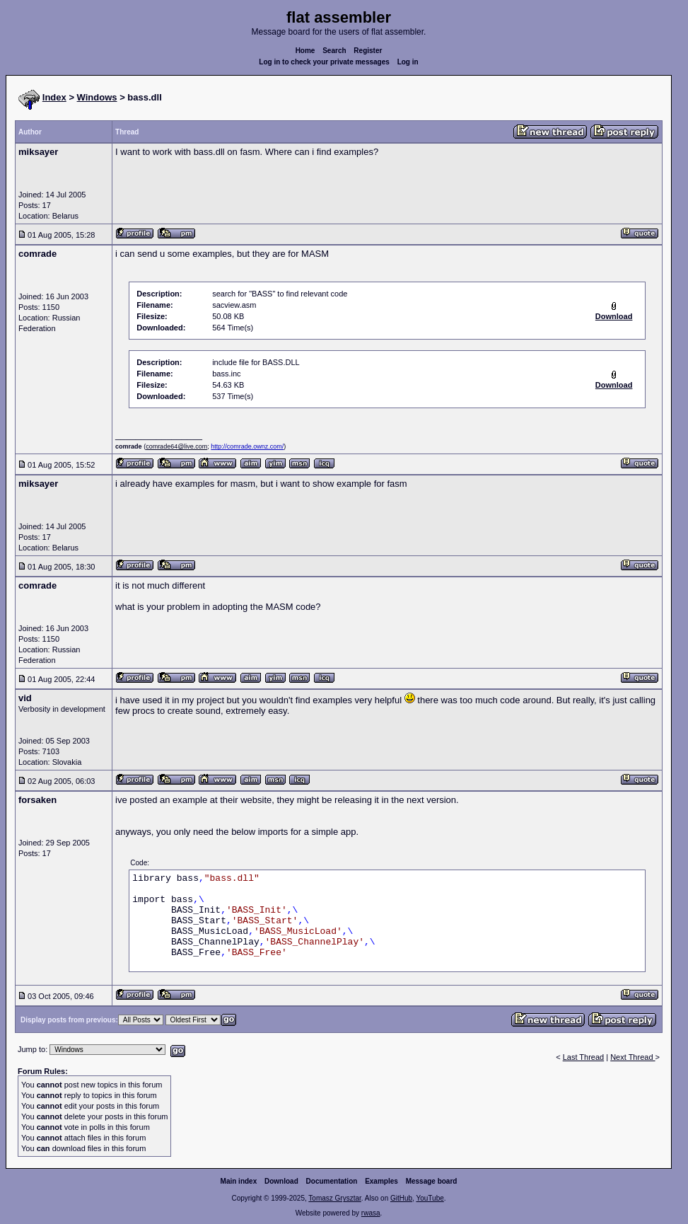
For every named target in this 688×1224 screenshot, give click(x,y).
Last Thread (584, 1057)
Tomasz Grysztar (334, 1198)
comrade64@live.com (176, 446)
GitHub (401, 1198)
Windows (97, 97)
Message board (431, 1181)
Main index (239, 1181)
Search (334, 50)
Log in (408, 62)
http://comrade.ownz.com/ (247, 446)
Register (368, 50)
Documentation (332, 1181)
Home (305, 50)
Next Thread (632, 1057)
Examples (381, 1181)
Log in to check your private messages (324, 62)
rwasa (370, 1213)
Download (281, 1181)
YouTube (429, 1198)
